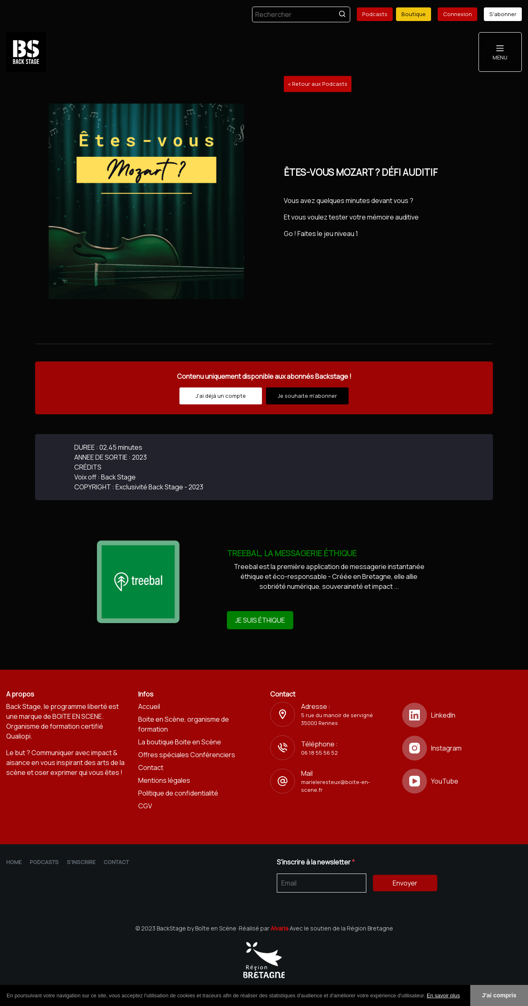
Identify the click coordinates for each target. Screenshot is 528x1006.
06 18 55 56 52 (319, 752)
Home (13, 862)
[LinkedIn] (462, 715)
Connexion (457, 14)
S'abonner (502, 14)
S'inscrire (81, 862)
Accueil (149, 706)
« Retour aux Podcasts (317, 83)
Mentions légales (164, 780)
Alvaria (279, 928)
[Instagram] (462, 748)
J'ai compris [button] (499, 995)
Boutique (413, 14)
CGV (145, 805)
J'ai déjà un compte (221, 395)
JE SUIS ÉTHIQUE (260, 620)
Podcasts (374, 14)
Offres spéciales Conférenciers (186, 754)
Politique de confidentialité (178, 793)
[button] (463, 996)
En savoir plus (443, 995)
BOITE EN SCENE (77, 716)
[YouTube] (462, 781)
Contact (150, 767)
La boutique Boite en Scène (179, 741)
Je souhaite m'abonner (307, 395)
